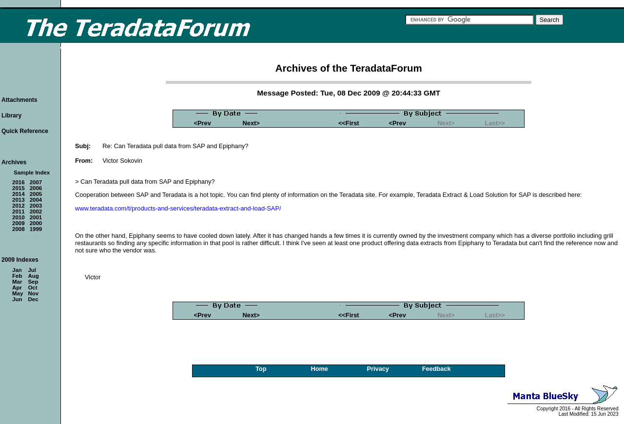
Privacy (378, 368)
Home (319, 368)
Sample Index (32, 172)
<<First (348, 123)
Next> (251, 123)
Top (261, 368)
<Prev (202, 123)
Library (11, 115)
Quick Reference (24, 131)
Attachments (19, 99)
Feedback (436, 368)
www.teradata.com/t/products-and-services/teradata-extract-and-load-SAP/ (178, 208)
